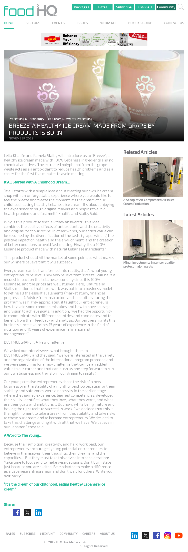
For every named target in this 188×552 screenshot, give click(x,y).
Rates (102, 7)
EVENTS (58, 23)
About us (107, 534)
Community (166, 7)
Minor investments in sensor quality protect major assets (149, 265)
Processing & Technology (27, 119)
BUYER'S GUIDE (140, 23)
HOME (9, 23)
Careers (88, 534)
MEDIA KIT (108, 23)
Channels (145, 7)
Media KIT (47, 534)
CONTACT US (174, 23)
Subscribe (124, 7)
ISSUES (82, 23)
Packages (81, 7)
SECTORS (33, 23)
